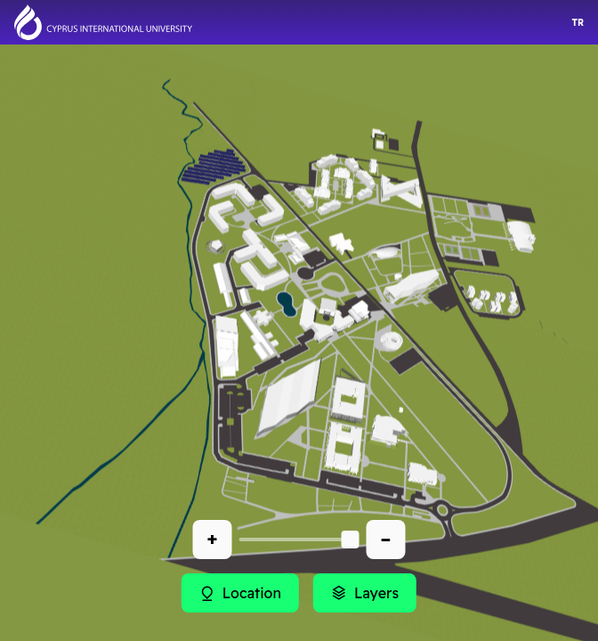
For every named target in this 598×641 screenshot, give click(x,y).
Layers (365, 593)
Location (240, 593)
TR (577, 22)
